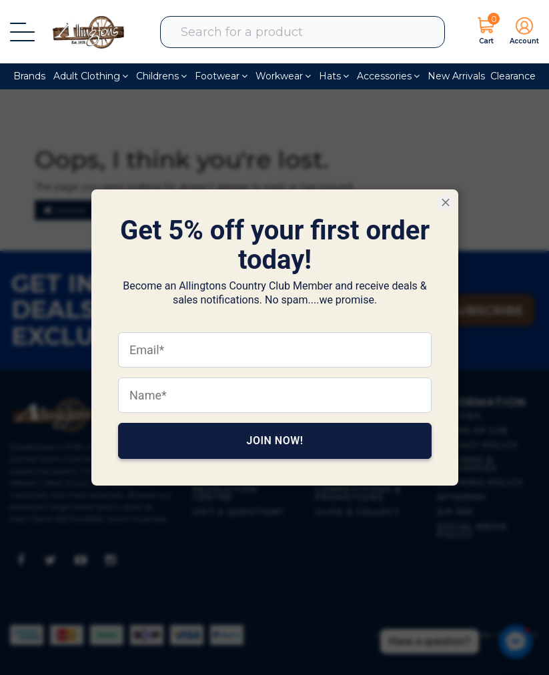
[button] (520, 32)
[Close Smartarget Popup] (445, 202)
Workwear (283, 76)
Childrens (161, 76)
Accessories (388, 76)
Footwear (221, 76)
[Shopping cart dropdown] (486, 32)
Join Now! (274, 440)
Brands (29, 76)
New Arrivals (456, 76)
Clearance (513, 76)
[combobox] (311, 32)
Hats (334, 76)
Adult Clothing (90, 76)
